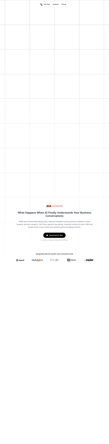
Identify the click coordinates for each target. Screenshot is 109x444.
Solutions (56, 4)
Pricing (64, 4)
